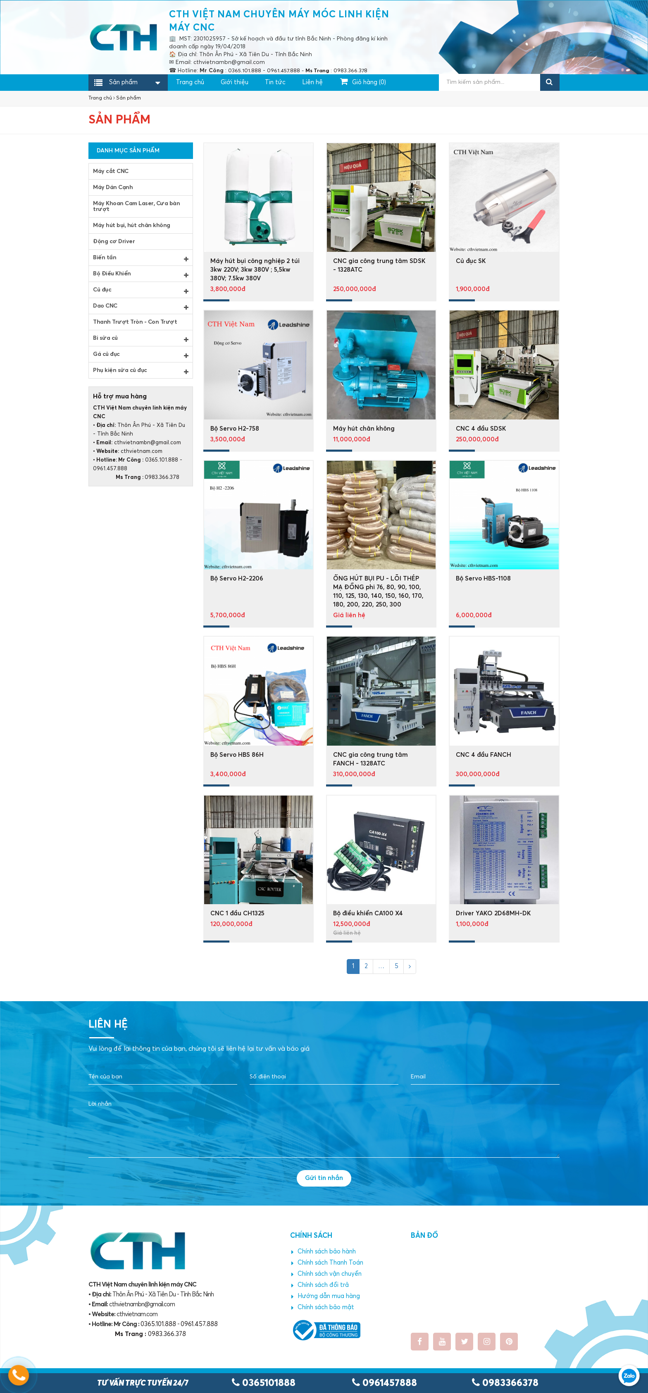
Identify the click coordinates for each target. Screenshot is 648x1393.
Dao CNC (140, 306)
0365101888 (263, 1383)
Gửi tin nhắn (324, 1178)
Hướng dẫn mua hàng (325, 1296)
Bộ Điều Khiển (140, 274)
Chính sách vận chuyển (326, 1274)
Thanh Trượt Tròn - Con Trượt (135, 322)
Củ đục (140, 290)
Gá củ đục (140, 355)
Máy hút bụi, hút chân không (131, 225)
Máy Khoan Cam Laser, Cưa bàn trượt (136, 206)
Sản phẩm (123, 83)
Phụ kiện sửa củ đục (140, 371)
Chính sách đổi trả (320, 1285)
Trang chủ (190, 82)
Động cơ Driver (114, 241)
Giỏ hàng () (363, 81)
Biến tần (140, 258)
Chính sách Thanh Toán (327, 1263)
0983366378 (505, 1383)
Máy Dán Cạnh (113, 187)
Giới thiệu (234, 82)
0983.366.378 (136, 477)
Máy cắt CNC (111, 171)
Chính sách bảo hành (323, 1251)
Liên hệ (312, 82)
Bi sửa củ (140, 339)
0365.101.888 (161, 460)
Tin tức (275, 82)
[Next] (409, 966)
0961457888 (384, 1383)
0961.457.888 (110, 468)
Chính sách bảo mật (322, 1307)
